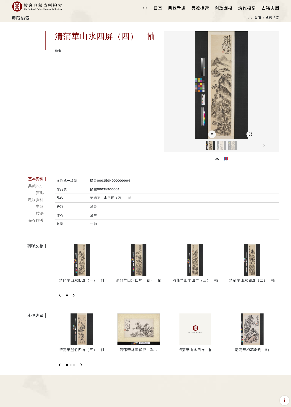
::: (145, 7)
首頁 (258, 17)
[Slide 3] (74, 365)
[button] (217, 158)
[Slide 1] (67, 295)
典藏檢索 (272, 17)
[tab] (29, 179)
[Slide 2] (70, 365)
